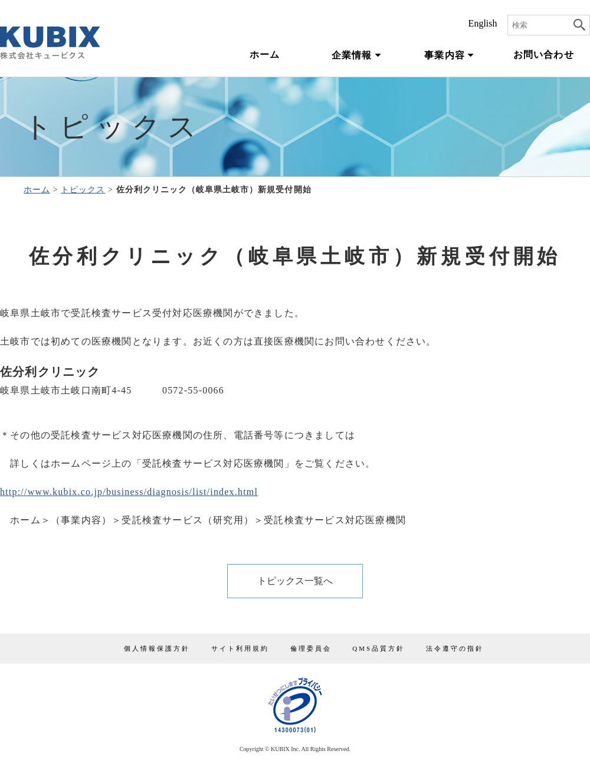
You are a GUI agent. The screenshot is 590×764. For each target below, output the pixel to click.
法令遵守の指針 (455, 648)
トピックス (83, 189)
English (482, 23)
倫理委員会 (311, 648)
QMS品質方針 (378, 648)
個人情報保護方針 (157, 648)
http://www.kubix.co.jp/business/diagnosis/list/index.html (129, 492)
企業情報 (356, 55)
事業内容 (449, 55)
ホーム (265, 55)
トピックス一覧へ (295, 581)
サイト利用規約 (240, 648)
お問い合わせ (543, 55)
